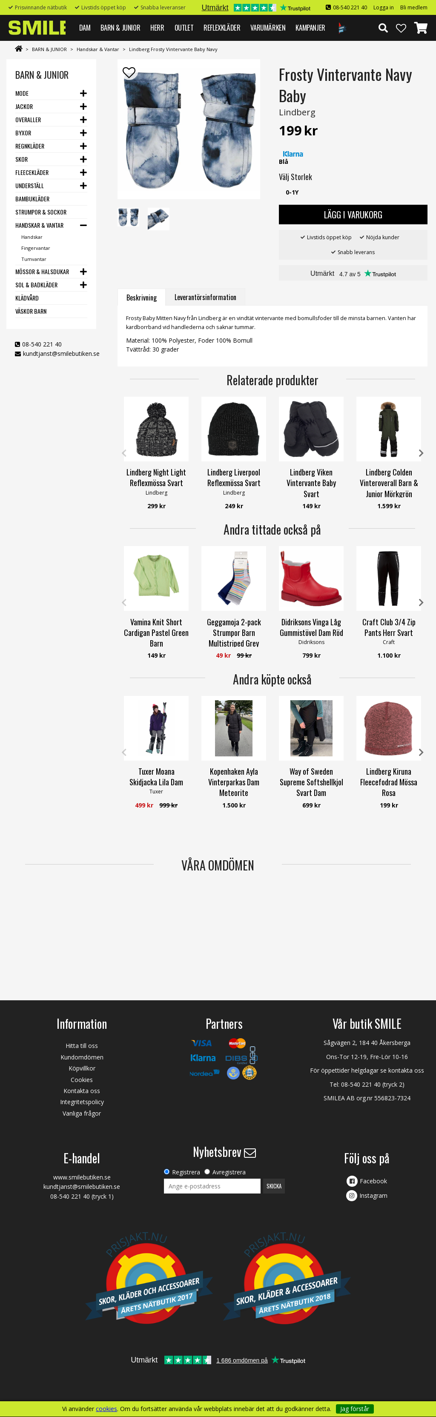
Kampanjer (310, 27)
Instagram (373, 1195)
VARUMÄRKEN (267, 27)
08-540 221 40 (350, 7)
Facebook (373, 1181)
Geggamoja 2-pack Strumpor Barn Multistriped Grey (234, 632)
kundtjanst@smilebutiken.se (61, 353)
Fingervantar (35, 248)
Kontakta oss (81, 1091)
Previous (124, 453)
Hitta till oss (82, 1046)
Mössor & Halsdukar (42, 271)
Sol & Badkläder (36, 284)
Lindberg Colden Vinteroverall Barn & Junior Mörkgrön (389, 483)
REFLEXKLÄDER (222, 27)
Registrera (186, 1172)
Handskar (32, 237)
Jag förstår (354, 1409)
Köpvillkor (82, 1068)
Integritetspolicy (82, 1102)
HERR (157, 27)
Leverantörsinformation (205, 297)
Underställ (29, 185)
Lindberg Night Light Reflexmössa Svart (156, 477)
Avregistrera (229, 1172)
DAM (85, 27)
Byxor (23, 132)
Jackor (24, 106)
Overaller (28, 119)
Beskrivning (141, 297)
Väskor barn (30, 310)
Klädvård (27, 297)
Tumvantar (33, 259)
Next (421, 453)
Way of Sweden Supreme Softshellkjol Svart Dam (311, 782)
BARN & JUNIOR (120, 27)
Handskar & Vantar (98, 49)
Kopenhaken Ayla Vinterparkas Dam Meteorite (233, 782)
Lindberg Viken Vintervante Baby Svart (311, 483)
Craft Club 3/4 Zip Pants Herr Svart (389, 627)
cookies (106, 1409)
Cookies (82, 1080)
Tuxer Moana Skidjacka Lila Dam (156, 776)
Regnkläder (29, 145)
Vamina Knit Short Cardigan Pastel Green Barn (156, 632)
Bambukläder (32, 198)
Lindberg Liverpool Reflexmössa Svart (234, 477)
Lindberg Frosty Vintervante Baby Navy (173, 49)
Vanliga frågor (82, 1113)
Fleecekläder (32, 172)
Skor (21, 159)
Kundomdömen (81, 1057)
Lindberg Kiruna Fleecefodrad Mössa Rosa (388, 782)
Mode (22, 93)
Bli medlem (413, 7)
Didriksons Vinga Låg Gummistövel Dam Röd (311, 627)
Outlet (184, 27)
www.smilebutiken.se (82, 1177)
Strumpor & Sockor (40, 211)
